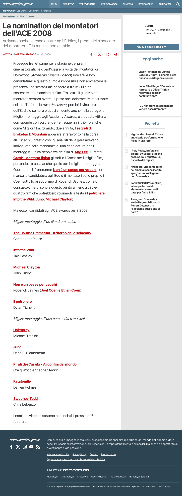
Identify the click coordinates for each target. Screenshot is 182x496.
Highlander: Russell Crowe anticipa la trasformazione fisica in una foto (147, 137)
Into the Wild (23, 199)
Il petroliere (95, 193)
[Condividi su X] (99, 54)
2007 (153, 29)
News (31, 16)
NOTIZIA (7, 54)
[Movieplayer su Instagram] (24, 447)
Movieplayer (9, 16)
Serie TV (68, 4)
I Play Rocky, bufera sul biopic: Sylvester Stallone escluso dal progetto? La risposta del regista (146, 155)
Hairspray (21, 330)
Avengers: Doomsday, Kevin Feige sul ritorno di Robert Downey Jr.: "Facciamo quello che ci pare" (145, 206)
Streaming (146, 4)
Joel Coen (49, 290)
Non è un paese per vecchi (74, 170)
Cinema (128, 4)
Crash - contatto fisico (31, 158)
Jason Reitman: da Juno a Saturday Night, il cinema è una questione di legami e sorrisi (157, 75)
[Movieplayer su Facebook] (11, 447)
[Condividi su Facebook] (91, 54)
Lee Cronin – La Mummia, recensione (34, 11)
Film (54, 4)
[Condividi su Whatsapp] (107, 54)
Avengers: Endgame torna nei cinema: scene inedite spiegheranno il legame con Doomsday (146, 171)
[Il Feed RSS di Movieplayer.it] (38, 447)
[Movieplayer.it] (17, 4)
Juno (40, 199)
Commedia (164, 29)
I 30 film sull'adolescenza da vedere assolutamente (156, 107)
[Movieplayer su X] (18, 447)
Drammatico (151, 33)
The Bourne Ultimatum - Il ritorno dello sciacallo (52, 233)
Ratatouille (22, 381)
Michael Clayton (59, 199)
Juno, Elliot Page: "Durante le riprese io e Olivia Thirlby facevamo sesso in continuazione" (156, 91)
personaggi (109, 4)
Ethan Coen (70, 290)
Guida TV (165, 4)
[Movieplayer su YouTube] (31, 447)
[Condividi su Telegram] (115, 54)
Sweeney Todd (25, 398)
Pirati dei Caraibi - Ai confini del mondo (45, 364)
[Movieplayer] (25, 440)
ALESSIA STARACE (25, 54)
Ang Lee (81, 152)
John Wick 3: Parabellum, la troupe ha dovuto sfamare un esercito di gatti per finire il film (146, 187)
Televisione (87, 4)
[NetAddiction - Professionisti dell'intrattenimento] (76, 470)
